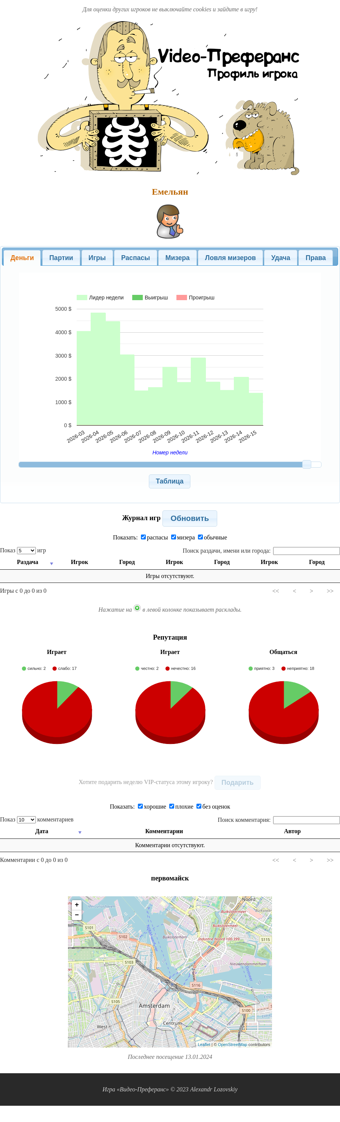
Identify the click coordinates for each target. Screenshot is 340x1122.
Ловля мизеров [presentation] (230, 258)
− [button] (77, 915)
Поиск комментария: (279, 820)
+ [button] (77, 905)
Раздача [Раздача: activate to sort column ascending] (27, 562)
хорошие (152, 806)
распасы (154, 537)
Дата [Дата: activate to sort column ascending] (42, 831)
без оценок (213, 806)
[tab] (22, 258)
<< (275, 591)
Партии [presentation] (61, 258)
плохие (181, 806)
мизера (183, 537)
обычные (212, 537)
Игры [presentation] (97, 258)
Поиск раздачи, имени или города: (261, 550)
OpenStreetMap (232, 1044)
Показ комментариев (37, 819)
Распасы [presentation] (135, 258)
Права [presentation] (316, 258)
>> (330, 591)
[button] (170, 481)
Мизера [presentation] (177, 258)
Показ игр (23, 550)
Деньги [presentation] (22, 258)
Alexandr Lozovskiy (214, 1089)
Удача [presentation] (280, 258)
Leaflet (204, 1044)
